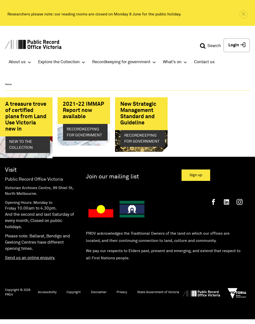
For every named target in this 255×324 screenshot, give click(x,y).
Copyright (73, 296)
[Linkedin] (226, 206)
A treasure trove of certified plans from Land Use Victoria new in (25, 117)
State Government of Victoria (158, 296)
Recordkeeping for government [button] (121, 62)
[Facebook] (213, 206)
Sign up (196, 179)
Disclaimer (99, 296)
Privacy (122, 296)
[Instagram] (240, 206)
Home (8, 84)
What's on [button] (172, 62)
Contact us (204, 62)
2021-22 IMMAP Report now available (83, 110)
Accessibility (47, 296)
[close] (244, 14)
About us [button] (17, 62)
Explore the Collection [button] (59, 62)
